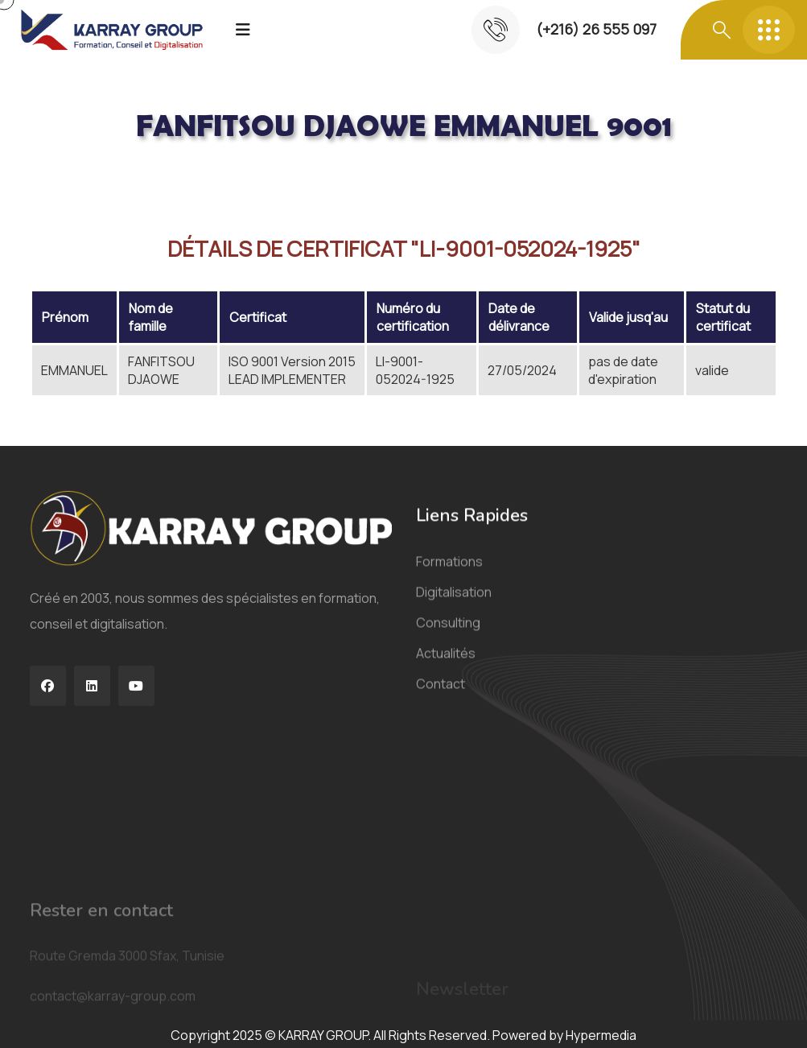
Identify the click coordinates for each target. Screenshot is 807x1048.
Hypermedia (601, 1035)
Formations (449, 574)
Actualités (446, 666)
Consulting (448, 635)
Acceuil (55, 180)
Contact (440, 696)
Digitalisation (454, 604)
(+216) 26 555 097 (596, 29)
